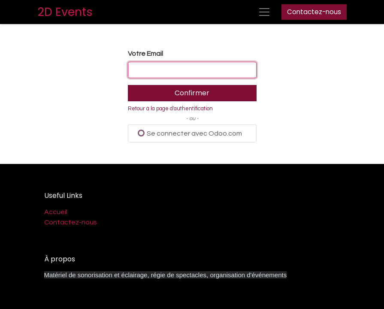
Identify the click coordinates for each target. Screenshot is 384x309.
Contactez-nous (314, 11)
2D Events (65, 12)
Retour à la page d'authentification (170, 109)
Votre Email (145, 53)
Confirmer (192, 93)
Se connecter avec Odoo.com (190, 133)
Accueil (55, 212)
